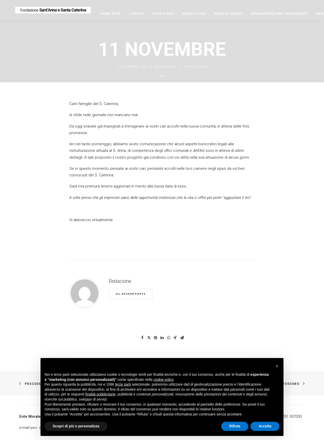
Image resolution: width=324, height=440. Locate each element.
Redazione (199, 67)
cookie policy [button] (163, 380)
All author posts (131, 294)
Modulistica (224, 15)
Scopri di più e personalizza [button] (76, 426)
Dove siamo (193, 15)
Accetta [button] (264, 426)
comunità (168, 67)
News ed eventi (258, 15)
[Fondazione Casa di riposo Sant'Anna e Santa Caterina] (68, 12)
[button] (277, 366)
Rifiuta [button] (234, 426)
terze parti (123, 384)
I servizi (166, 15)
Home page (140, 15)
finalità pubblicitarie (100, 394)
